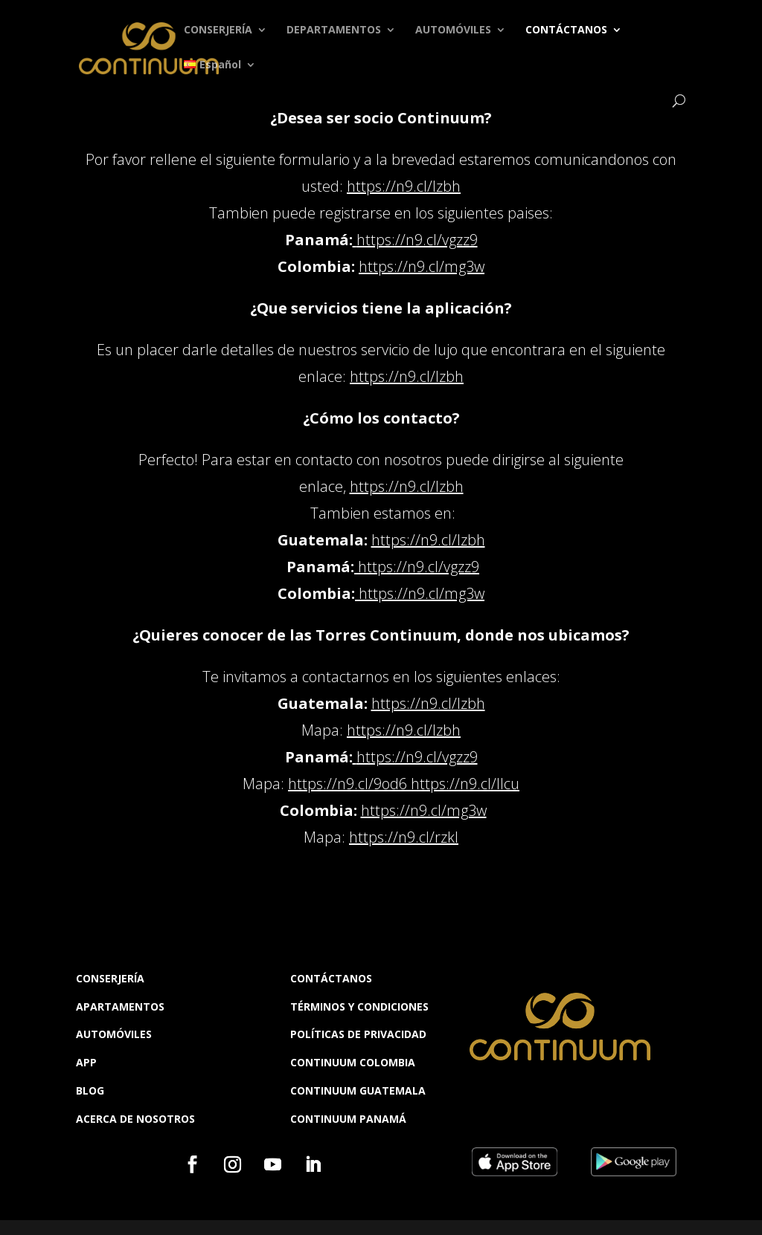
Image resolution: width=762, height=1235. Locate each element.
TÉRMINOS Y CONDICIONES (359, 1006)
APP (86, 1062)
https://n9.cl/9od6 (347, 784)
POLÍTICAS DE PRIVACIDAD (358, 1034)
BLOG (90, 1090)
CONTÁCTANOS (566, 30)
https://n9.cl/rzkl (403, 837)
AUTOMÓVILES (453, 30)
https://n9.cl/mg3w (421, 266)
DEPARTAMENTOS (333, 30)
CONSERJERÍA (218, 30)
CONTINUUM (324, 1119)
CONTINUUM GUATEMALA (358, 1090)
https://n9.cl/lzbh (404, 186)
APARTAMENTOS (120, 1006)
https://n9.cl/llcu (465, 784)
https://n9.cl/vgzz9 (417, 240)
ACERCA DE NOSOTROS (135, 1119)
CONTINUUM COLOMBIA (352, 1062)
